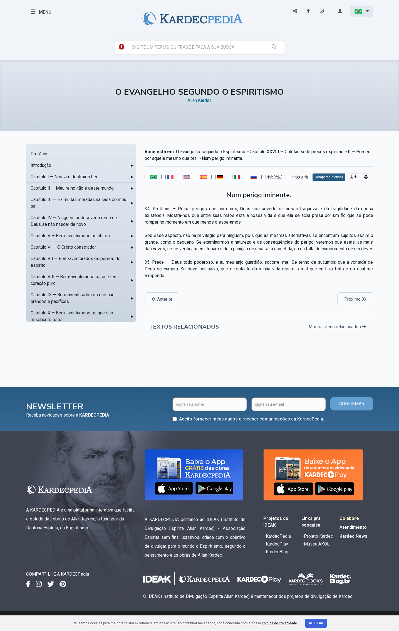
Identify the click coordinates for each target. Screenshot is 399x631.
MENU (41, 12)
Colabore (349, 518)
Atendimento (353, 527)
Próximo (355, 299)
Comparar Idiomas (329, 177)
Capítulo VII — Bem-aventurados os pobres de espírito (75, 262)
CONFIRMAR (351, 403)
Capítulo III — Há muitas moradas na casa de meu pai (78, 203)
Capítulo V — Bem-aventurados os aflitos (70, 235)
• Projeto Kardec (317, 536)
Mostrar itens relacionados (337, 326)
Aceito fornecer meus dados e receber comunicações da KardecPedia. (251, 419)
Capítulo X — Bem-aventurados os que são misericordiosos (72, 316)
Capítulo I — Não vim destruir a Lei (64, 176)
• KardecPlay (275, 544)
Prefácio (39, 153)
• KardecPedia (277, 536)
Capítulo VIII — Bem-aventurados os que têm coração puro (74, 280)
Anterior (162, 299)
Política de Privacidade (279, 623)
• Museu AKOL (315, 544)
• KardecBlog (275, 551)
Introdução (41, 165)
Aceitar (316, 623)
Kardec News (353, 536)
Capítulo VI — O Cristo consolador (63, 247)
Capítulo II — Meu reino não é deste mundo (72, 188)
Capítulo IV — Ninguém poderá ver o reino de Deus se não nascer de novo (74, 221)
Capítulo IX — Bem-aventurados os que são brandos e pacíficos (73, 298)
